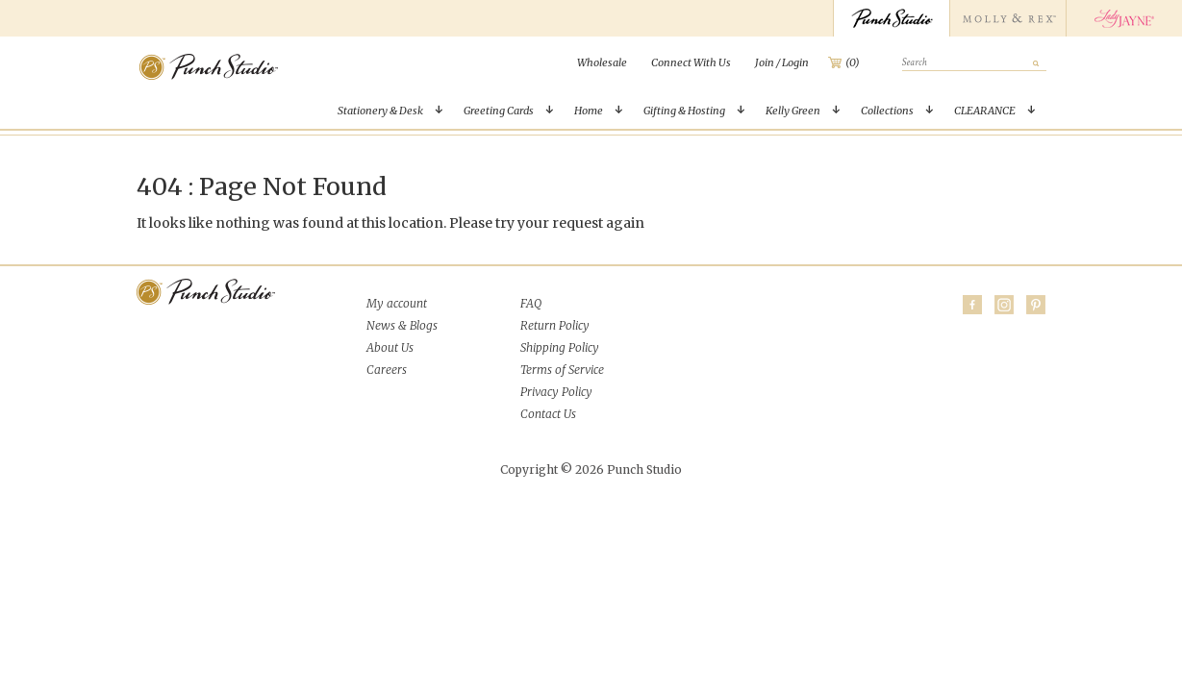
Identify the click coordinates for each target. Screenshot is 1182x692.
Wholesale (602, 62)
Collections (887, 110)
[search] (974, 63)
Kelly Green (793, 110)
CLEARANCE (985, 110)
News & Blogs (402, 325)
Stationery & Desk (380, 110)
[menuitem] (602, 62)
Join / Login (782, 62)
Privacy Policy (556, 391)
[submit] (1036, 63)
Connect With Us (691, 62)
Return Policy (555, 325)
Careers (386, 369)
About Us (390, 347)
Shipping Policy (559, 347)
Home (588, 110)
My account (396, 303)
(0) (852, 62)
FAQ (530, 303)
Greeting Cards (499, 110)
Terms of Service (562, 369)
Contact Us (548, 414)
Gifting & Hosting (684, 110)
